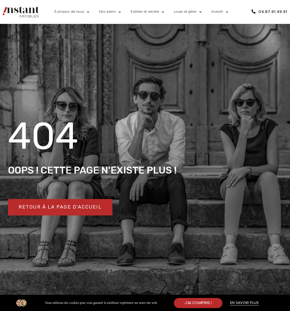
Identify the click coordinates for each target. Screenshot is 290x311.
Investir (220, 12)
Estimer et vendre (147, 12)
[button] (60, 207)
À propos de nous (71, 12)
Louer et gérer (188, 12)
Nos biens (110, 12)
